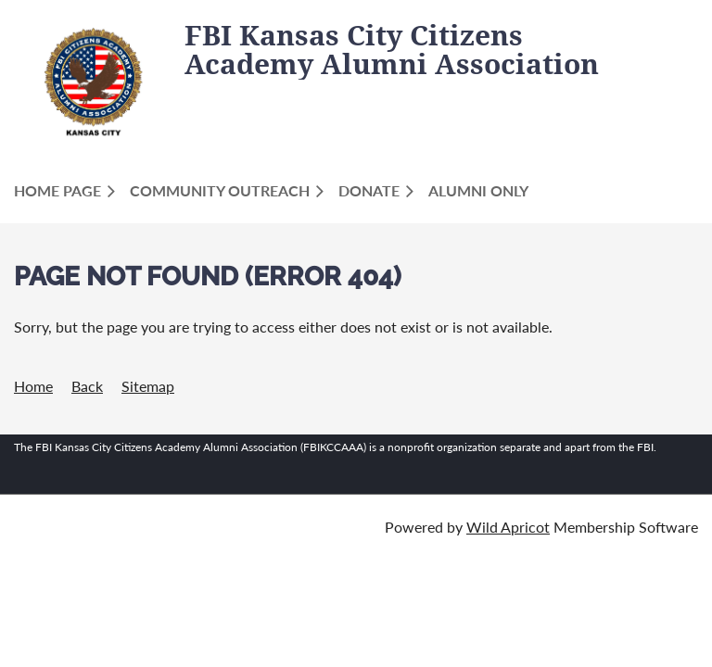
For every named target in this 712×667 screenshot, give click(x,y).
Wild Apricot (508, 526)
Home (33, 386)
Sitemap (147, 386)
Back (87, 386)
